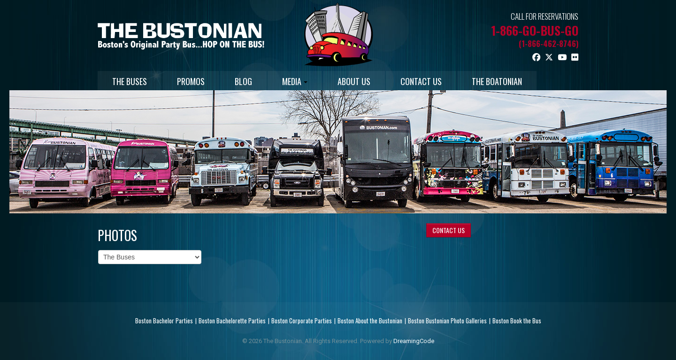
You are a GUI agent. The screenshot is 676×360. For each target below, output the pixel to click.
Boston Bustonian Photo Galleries (447, 320)
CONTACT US (421, 81)
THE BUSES (129, 81)
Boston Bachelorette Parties (232, 320)
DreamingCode (413, 340)
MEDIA (294, 81)
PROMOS (191, 81)
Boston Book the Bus (516, 320)
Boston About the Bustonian (370, 320)
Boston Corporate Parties (301, 320)
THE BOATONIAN (497, 81)
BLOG (243, 81)
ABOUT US (354, 81)
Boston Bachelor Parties (164, 320)
